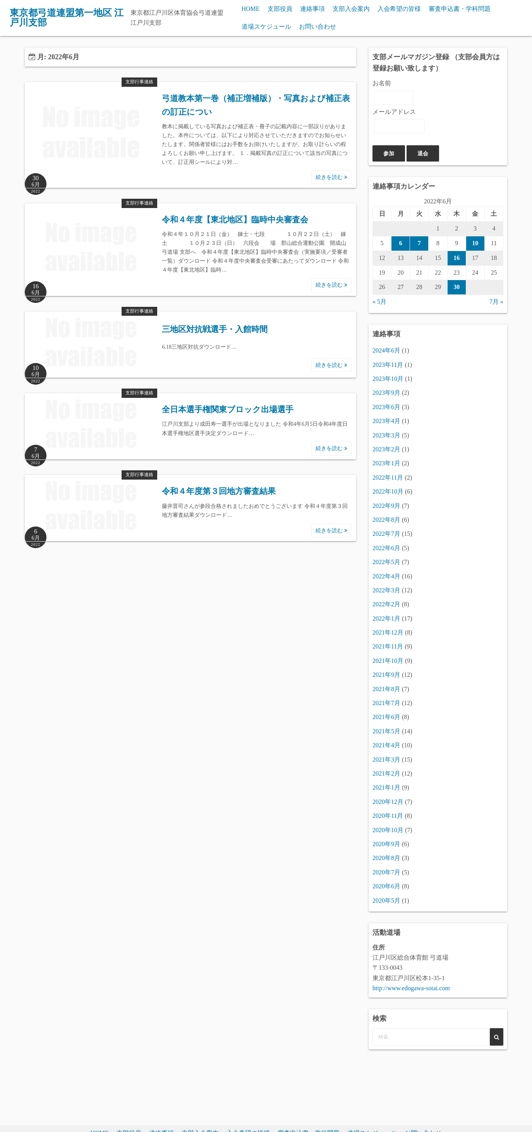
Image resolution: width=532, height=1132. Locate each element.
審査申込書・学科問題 (460, 8)
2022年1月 (386, 618)
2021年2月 (386, 773)
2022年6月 (386, 548)
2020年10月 (387, 830)
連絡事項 (312, 8)
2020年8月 (386, 858)
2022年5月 (386, 562)
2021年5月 (386, 731)
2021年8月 (386, 689)
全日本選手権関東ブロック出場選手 (227, 409)
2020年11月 (387, 815)
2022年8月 (386, 519)
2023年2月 (386, 449)
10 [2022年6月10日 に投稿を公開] (475, 243)
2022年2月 (386, 604)
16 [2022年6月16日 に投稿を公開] (456, 258)
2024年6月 (386, 350)
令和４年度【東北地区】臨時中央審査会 (235, 219)
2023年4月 (386, 421)
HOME (251, 8)
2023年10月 (387, 378)
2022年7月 (386, 533)
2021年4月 (386, 745)
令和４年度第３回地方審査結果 (219, 491)
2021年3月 (386, 759)
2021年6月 (386, 717)
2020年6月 (386, 886)
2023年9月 (386, 392)
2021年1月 (386, 787)
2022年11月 (387, 477)
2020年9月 (386, 844)
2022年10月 (387, 491)
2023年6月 (386, 407)
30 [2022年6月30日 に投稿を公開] (456, 287)
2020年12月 (387, 801)
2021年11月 (387, 646)
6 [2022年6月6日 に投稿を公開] (400, 243)
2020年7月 (386, 872)
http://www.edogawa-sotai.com (411, 988)
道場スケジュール (266, 26)
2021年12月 (387, 632)
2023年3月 (386, 435)
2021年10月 (387, 660)
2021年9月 (386, 674)
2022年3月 (386, 590)
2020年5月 (386, 900)
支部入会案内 (351, 8)
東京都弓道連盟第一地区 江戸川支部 (67, 18)
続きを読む (331, 177)
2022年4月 (386, 576)
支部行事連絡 (139, 81)
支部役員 (280, 8)
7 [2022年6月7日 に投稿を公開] (419, 243)
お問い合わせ (317, 26)
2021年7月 (386, 703)
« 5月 (379, 301)
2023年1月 (386, 463)
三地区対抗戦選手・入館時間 (215, 329)
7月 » (496, 301)
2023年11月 (387, 364)
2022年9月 (386, 505)
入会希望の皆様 (399, 8)
